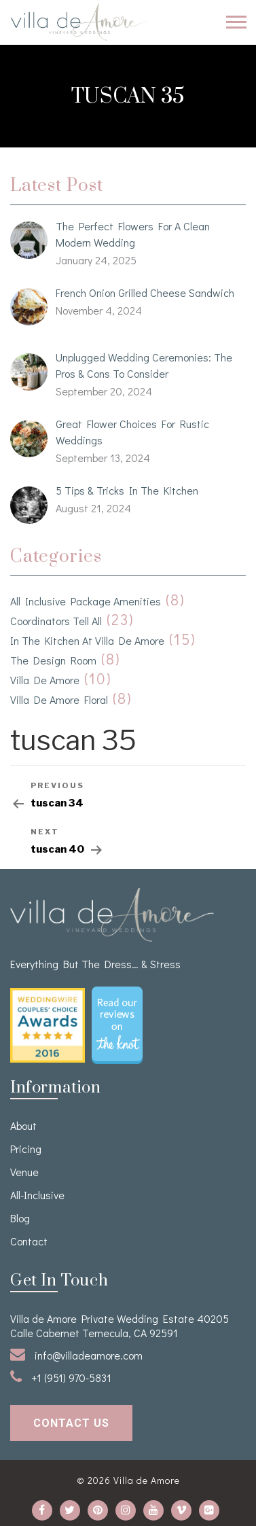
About (23, 1125)
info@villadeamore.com (76, 1354)
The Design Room (53, 660)
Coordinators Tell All (56, 621)
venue (24, 1172)
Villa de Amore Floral (59, 699)
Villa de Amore (44, 680)
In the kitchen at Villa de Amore (87, 640)
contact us (71, 1423)
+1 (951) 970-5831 (60, 1377)
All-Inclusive (37, 1195)
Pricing (25, 1148)
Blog (20, 1218)
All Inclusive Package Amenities (85, 601)
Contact (29, 1241)
